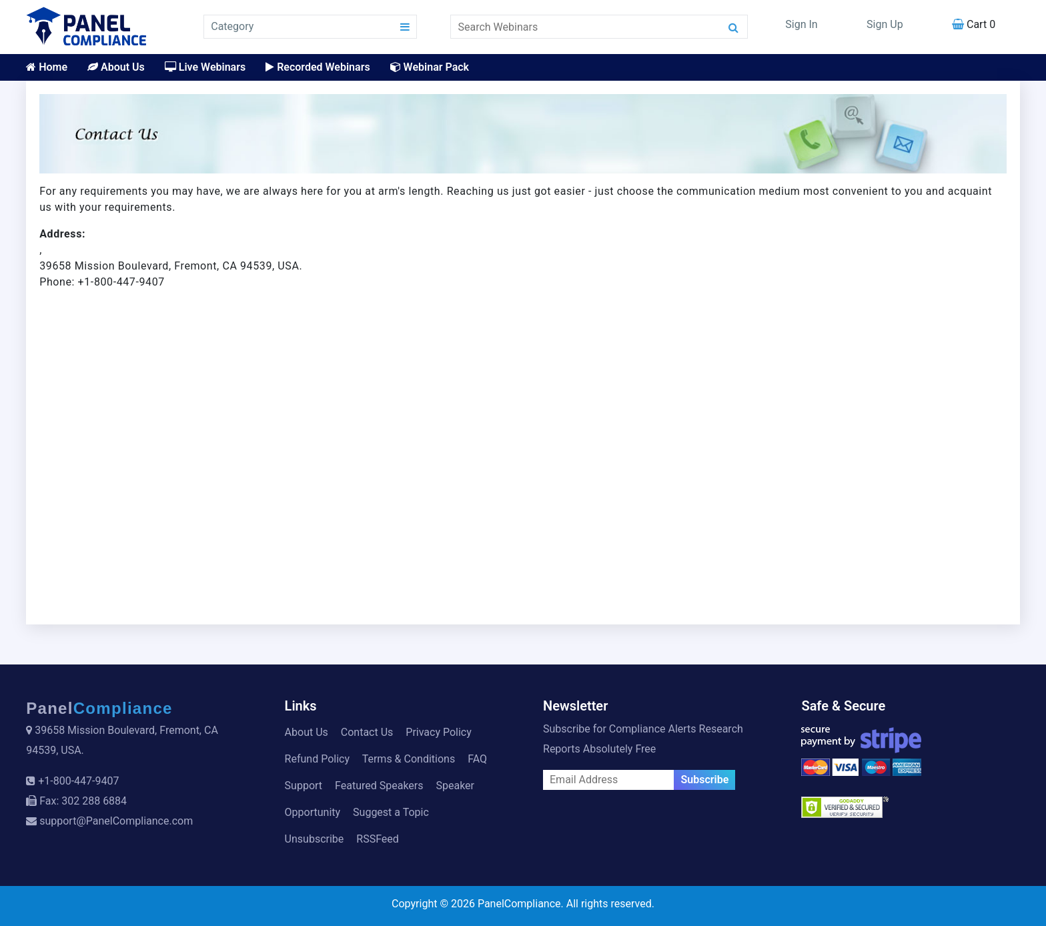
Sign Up (885, 24)
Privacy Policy (439, 732)
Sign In (801, 24)
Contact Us (367, 732)
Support (303, 785)
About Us (116, 67)
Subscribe (704, 779)
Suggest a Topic (391, 812)
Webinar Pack (429, 67)
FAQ (477, 759)
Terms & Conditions (409, 759)
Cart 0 (973, 24)
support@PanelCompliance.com (116, 821)
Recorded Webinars (318, 67)
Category (232, 26)
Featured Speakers (379, 785)
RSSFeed (377, 839)
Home (46, 67)
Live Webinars (205, 67)
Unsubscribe (314, 839)
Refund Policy (317, 759)
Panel (99, 708)
